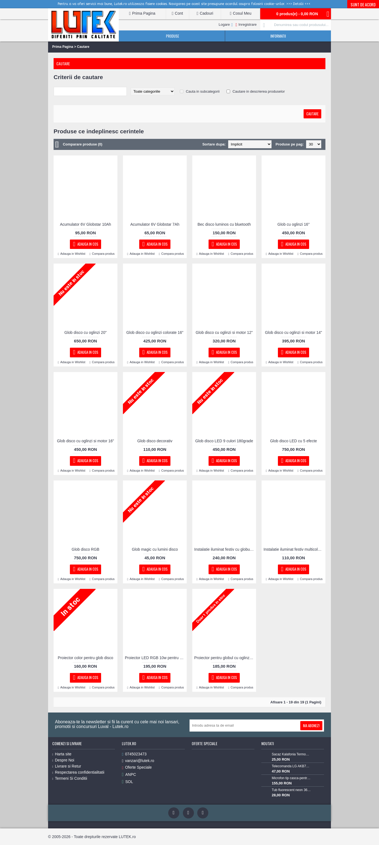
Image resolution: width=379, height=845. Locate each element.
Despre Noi (63, 760)
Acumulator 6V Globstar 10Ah (85, 224)
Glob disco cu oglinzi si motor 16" (85, 441)
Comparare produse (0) (82, 144)
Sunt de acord (363, 4)
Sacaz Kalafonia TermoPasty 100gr (291, 754)
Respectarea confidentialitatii (78, 772)
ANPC (129, 774)
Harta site (62, 754)
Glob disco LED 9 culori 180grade (224, 441)
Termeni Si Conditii (69, 778)
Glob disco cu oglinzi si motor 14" (293, 332)
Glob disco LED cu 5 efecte (293, 441)
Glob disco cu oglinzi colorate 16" (154, 332)
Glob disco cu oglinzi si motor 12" (224, 332)
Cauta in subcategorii (203, 91)
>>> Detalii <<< (298, 4)
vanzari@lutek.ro (138, 760)
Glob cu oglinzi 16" (293, 224)
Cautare (83, 47)
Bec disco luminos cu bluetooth (224, 224)
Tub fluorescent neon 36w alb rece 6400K (291, 790)
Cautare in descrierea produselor (259, 91)
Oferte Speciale (137, 767)
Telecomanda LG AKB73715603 (291, 766)
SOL (127, 781)
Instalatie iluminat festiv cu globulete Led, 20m (225, 549)
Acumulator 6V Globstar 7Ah (154, 224)
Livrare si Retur (66, 766)
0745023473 (134, 754)
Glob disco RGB (85, 549)
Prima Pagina (62, 47)
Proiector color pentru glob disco (85, 658)
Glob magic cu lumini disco (155, 549)
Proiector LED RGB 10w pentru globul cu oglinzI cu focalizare (156, 658)
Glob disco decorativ (154, 441)
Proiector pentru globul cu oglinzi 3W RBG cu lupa (225, 658)
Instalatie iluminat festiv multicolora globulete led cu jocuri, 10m (294, 549)
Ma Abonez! (311, 725)
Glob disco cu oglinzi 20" (85, 332)
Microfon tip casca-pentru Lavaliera (291, 778)
